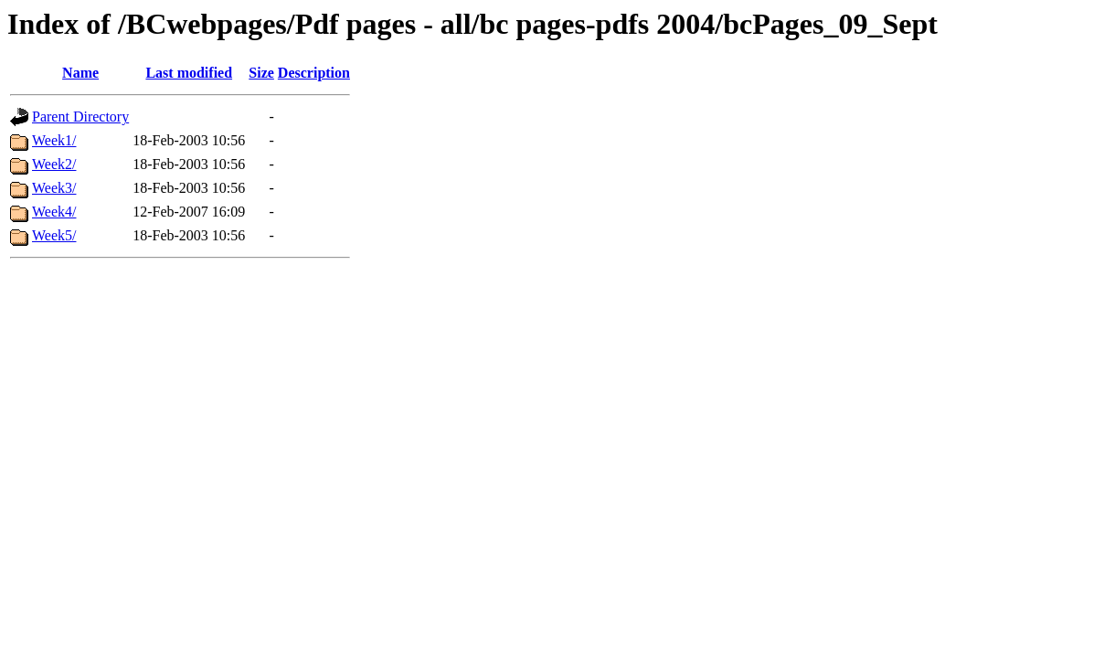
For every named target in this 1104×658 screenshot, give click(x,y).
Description (314, 72)
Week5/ (54, 235)
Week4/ (54, 211)
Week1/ (54, 140)
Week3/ (54, 188)
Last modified (188, 72)
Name (80, 72)
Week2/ (54, 164)
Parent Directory (80, 116)
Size (261, 72)
